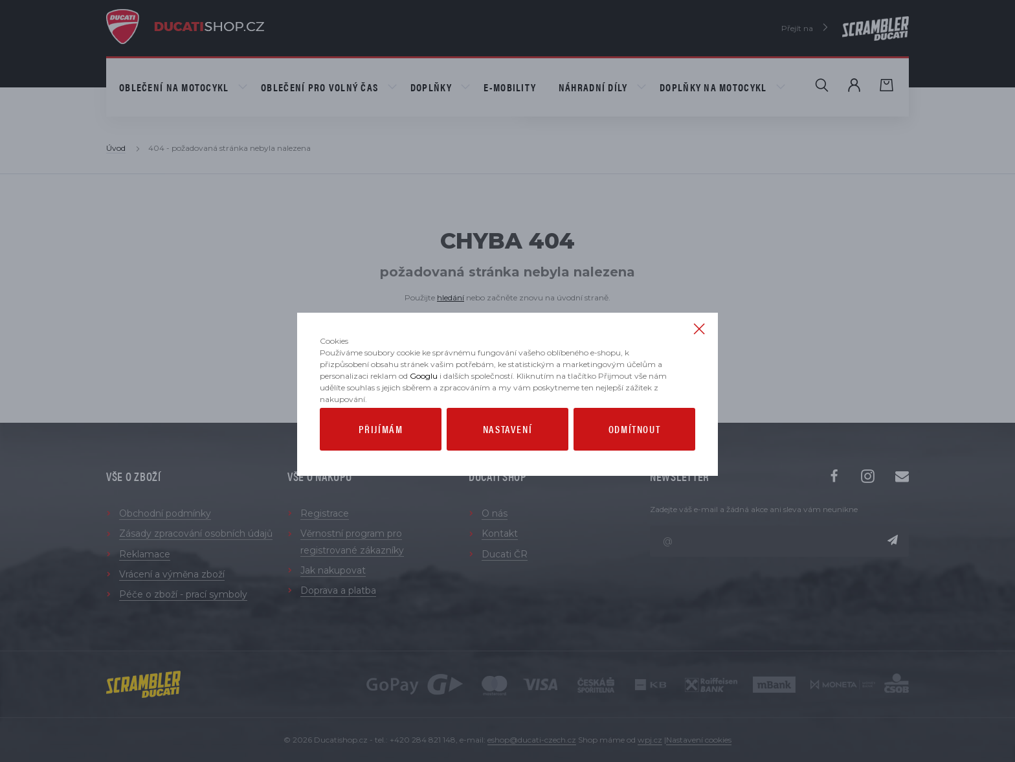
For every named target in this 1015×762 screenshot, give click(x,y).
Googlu (424, 411)
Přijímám (381, 464)
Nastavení (507, 464)
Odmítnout (634, 464)
